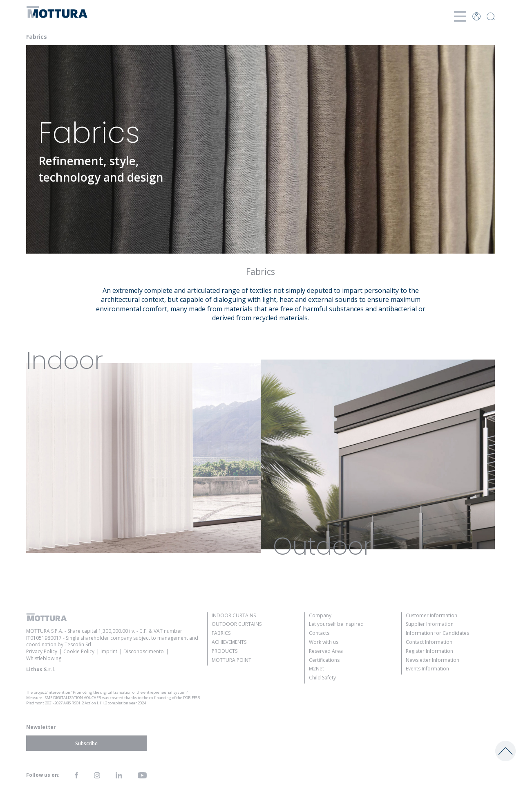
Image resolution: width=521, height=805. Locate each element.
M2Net (316, 668)
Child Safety (322, 677)
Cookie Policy (78, 651)
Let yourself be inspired (336, 624)
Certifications (324, 660)
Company (320, 615)
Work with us (323, 642)
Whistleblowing (43, 658)
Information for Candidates (437, 633)
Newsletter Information (432, 660)
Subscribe (86, 743)
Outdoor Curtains (237, 624)
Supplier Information (430, 624)
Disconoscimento (143, 651)
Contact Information (429, 642)
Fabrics (221, 633)
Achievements (229, 642)
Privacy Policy (41, 651)
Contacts (319, 633)
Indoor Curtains (234, 615)
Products (224, 651)
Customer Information (431, 615)
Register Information (429, 651)
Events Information (427, 668)
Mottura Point (231, 660)
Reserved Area (326, 651)
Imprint (109, 651)
